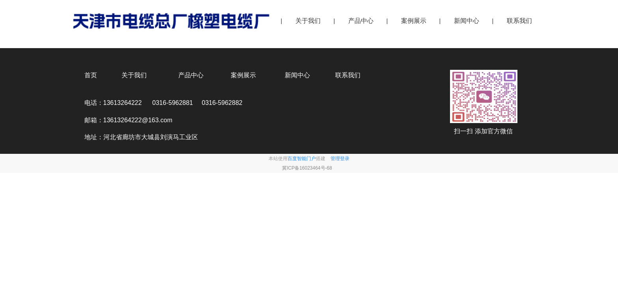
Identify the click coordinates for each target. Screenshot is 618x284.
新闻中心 (466, 20)
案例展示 (413, 20)
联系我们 (519, 20)
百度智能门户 (302, 158)
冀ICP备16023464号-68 (307, 168)
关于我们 (308, 20)
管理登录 (339, 158)
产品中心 (360, 20)
